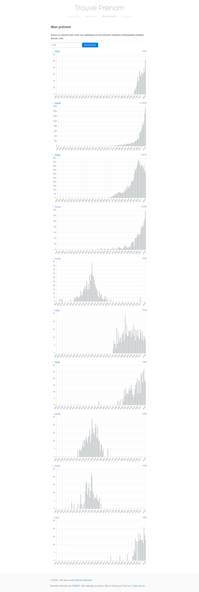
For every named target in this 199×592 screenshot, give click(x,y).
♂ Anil (56, 362)
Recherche (91, 16)
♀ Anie (56, 258)
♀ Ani (55, 517)
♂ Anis (56, 155)
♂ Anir (56, 51)
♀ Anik (56, 414)
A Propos (126, 16)
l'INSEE (76, 586)
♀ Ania (56, 206)
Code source (138, 586)
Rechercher (90, 45)
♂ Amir (56, 103)
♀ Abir (56, 310)
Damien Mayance (83, 580)
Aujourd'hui (74, 16)
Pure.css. (126, 586)
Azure (101, 586)
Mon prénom (109, 16)
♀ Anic (56, 465)
